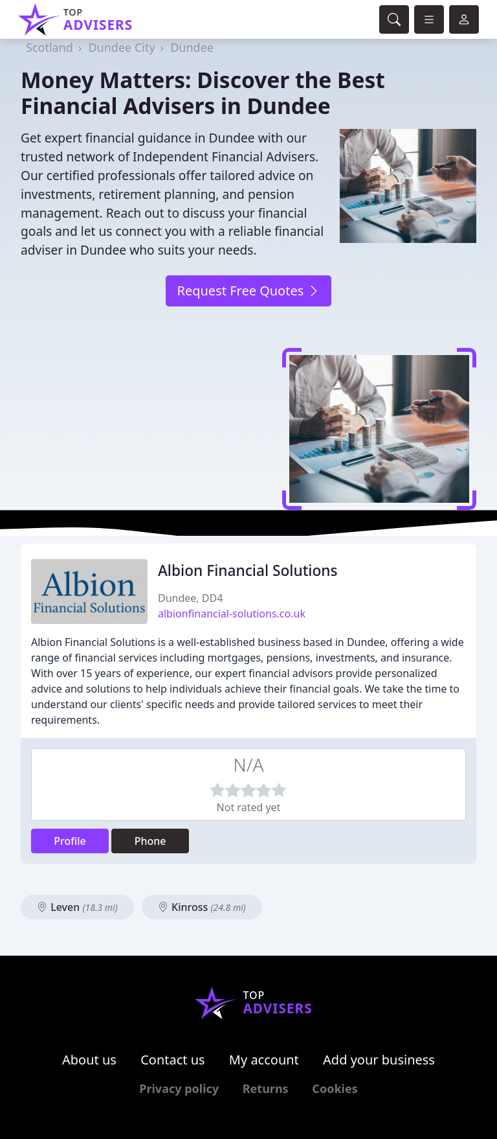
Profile (70, 841)
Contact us (172, 1059)
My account (264, 1059)
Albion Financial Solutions (248, 570)
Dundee (192, 47)
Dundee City (121, 47)
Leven (77, 907)
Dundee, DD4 (190, 598)
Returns (266, 1088)
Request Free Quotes (248, 290)
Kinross (202, 907)
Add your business (379, 1059)
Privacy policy (179, 1088)
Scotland (49, 47)
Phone (150, 841)
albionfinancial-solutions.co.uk (231, 613)
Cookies (334, 1088)
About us (89, 1059)
